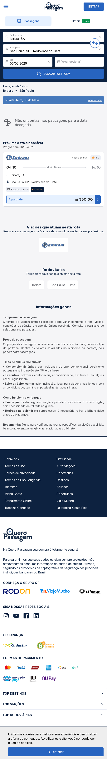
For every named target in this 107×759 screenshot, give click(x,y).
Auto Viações (65, 466)
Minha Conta (13, 494)
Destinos (62, 480)
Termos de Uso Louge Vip (22, 480)
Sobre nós (11, 459)
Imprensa (10, 487)
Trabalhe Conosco (17, 508)
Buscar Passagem (53, 74)
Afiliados (62, 487)
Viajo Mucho (65, 501)
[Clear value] (48, 61)
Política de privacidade (20, 473)
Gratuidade (64, 459)
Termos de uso (14, 466)
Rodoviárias (64, 473)
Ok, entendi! (56, 752)
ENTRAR (93, 6)
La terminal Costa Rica (71, 508)
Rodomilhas (64, 494)
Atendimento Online (18, 501)
